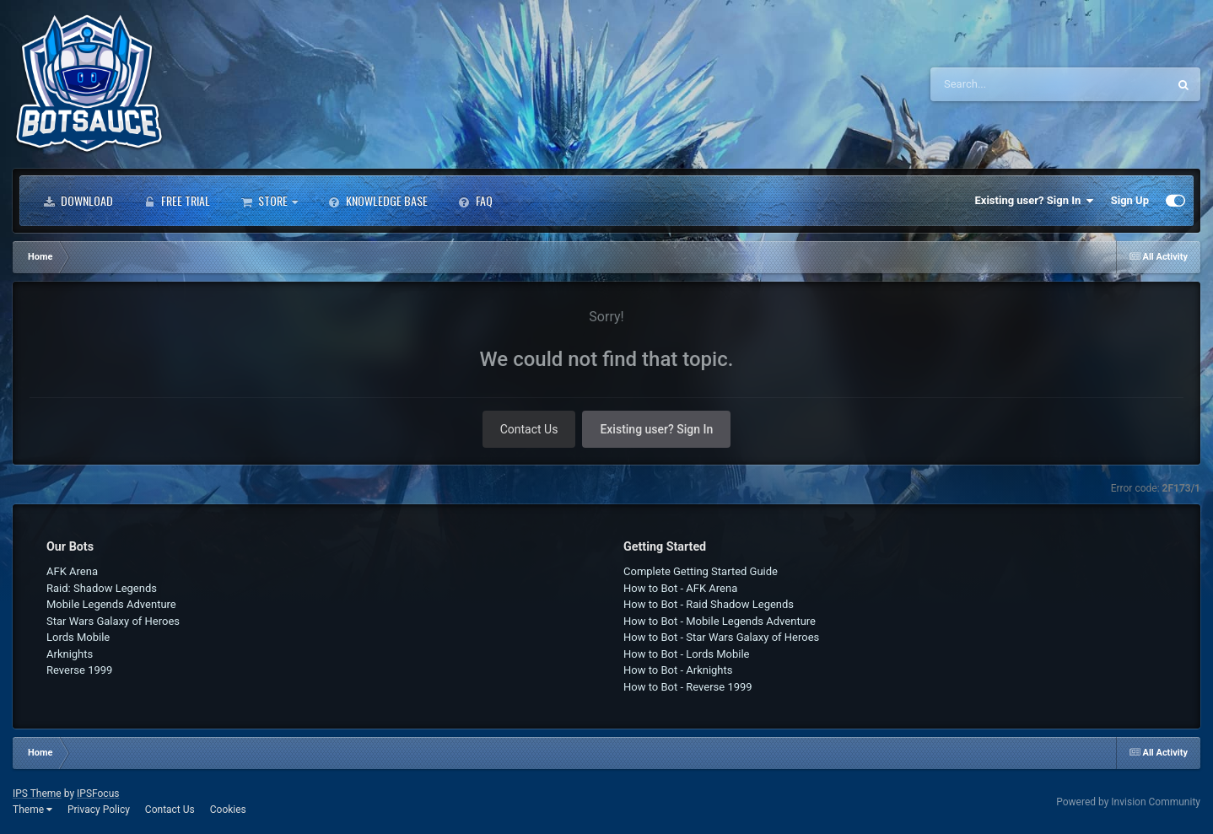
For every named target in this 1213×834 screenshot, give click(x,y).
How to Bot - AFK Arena (680, 588)
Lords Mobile (78, 637)
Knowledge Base (378, 200)
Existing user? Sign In (1034, 200)
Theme (32, 809)
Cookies (228, 809)
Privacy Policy (98, 809)
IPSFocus (98, 793)
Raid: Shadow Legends (101, 588)
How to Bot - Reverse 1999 (687, 687)
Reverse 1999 (79, 670)
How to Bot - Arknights (678, 670)
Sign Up (1130, 200)
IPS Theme (37, 793)
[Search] (1006, 84)
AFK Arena (72, 571)
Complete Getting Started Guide (700, 571)
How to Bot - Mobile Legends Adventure (719, 621)
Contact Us (529, 429)
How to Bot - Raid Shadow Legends (708, 604)
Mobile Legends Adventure (111, 604)
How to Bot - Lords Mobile (686, 654)
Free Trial (176, 200)
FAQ (475, 200)
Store (269, 200)
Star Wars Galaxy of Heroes (113, 621)
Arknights (69, 654)
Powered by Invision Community (1128, 802)
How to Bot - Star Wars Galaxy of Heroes (721, 637)
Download (78, 200)
